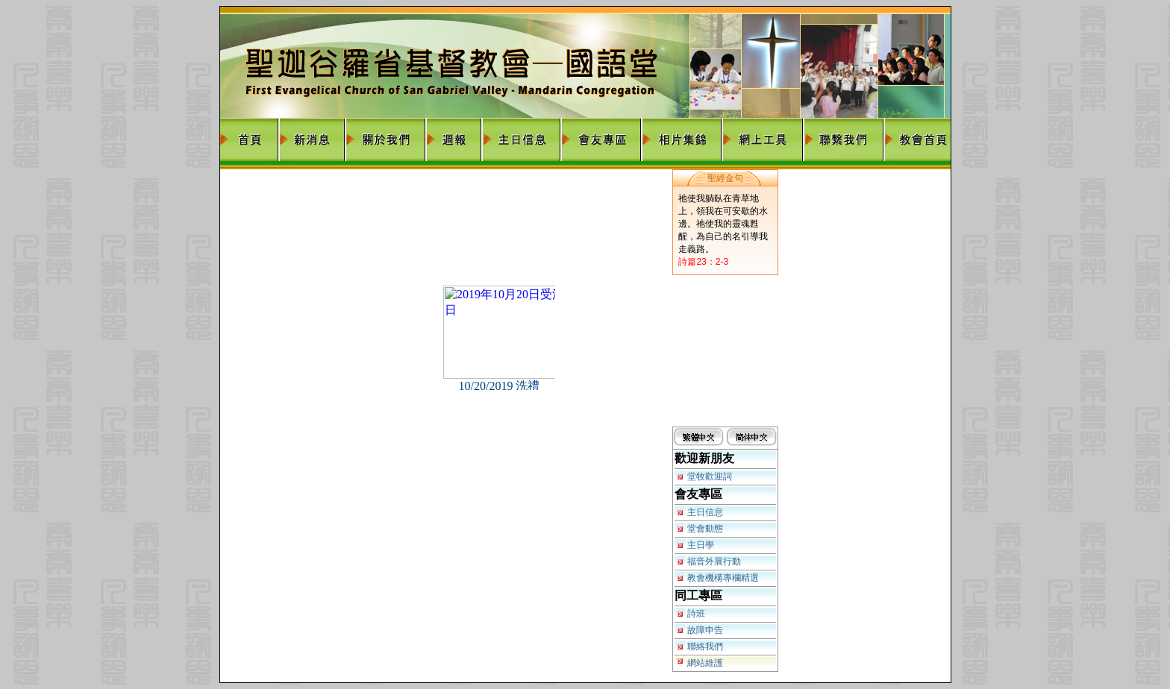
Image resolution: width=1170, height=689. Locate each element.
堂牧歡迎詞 (709, 476)
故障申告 (705, 630)
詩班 (696, 613)
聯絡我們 (705, 646)
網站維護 (705, 663)
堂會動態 (705, 528)
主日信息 (705, 512)
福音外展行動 (714, 561)
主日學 (700, 545)
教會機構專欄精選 (723, 578)
